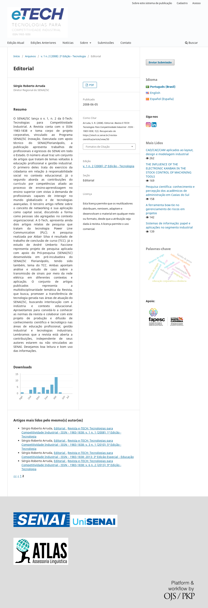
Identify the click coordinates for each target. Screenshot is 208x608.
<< (15, 476)
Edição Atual (15, 43)
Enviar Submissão (160, 62)
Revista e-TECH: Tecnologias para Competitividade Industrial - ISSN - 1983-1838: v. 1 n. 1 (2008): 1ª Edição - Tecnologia (71, 432)
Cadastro (182, 3)
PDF (91, 85)
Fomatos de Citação (98, 146)
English (155, 93)
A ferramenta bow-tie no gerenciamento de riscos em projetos (165, 209)
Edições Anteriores (43, 43)
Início (16, 56)
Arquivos (30, 56)
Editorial (60, 428)
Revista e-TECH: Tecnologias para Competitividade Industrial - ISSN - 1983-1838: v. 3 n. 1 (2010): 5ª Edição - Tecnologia (71, 445)
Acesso (196, 3)
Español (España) (162, 99)
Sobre (84, 43)
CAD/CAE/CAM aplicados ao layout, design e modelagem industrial (169, 152)
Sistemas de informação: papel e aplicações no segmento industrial (169, 225)
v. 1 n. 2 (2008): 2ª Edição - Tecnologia (63, 56)
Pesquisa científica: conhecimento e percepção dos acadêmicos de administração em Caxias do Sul (170, 191)
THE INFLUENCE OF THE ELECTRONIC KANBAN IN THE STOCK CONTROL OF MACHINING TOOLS (168, 170)
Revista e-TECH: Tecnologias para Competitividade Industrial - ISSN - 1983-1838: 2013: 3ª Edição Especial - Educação (78, 455)
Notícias (68, 43)
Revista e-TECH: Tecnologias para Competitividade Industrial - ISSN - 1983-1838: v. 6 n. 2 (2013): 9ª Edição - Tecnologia (71, 465)
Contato (125, 43)
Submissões (106, 43)
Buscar (191, 43)
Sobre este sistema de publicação (152, 3)
